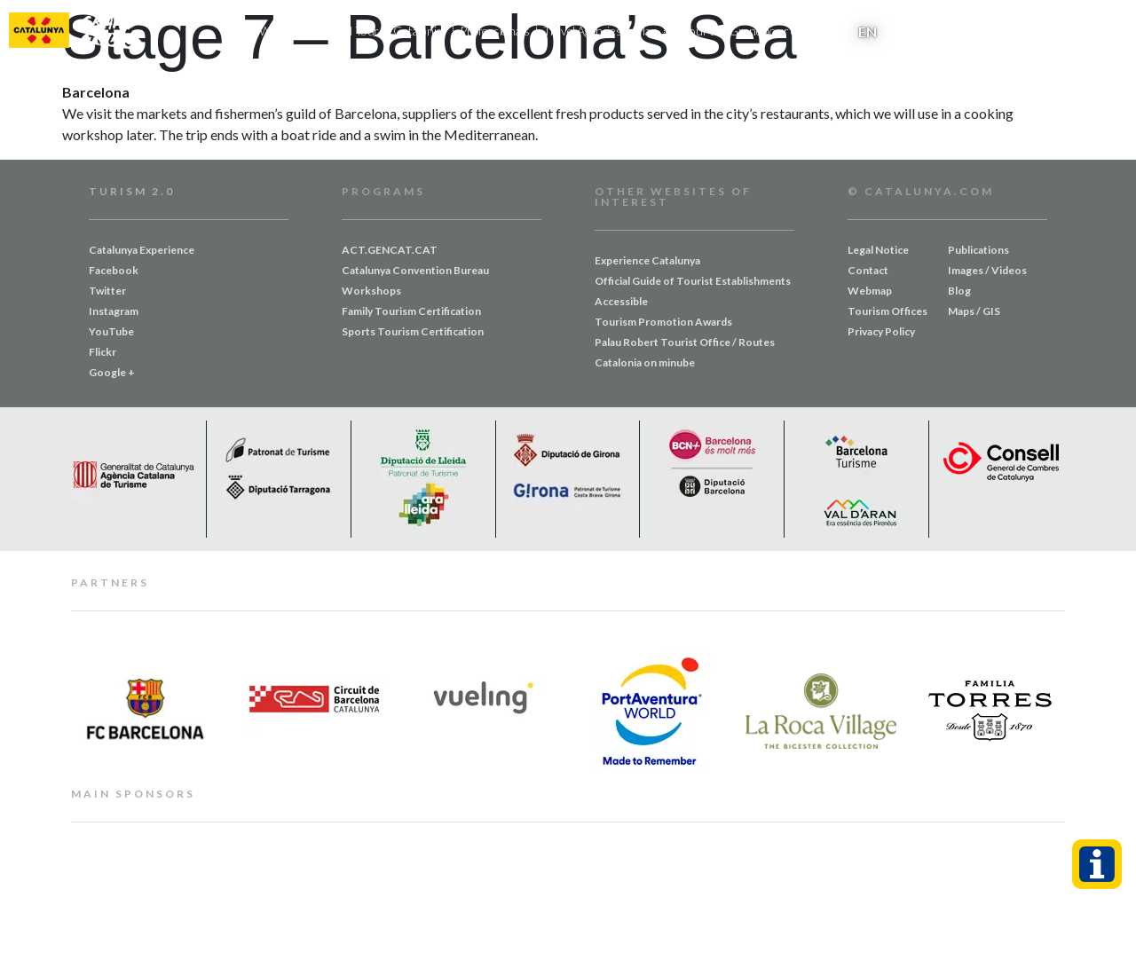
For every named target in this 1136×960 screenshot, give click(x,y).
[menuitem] (867, 31)
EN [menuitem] (867, 31)
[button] (1112, 31)
